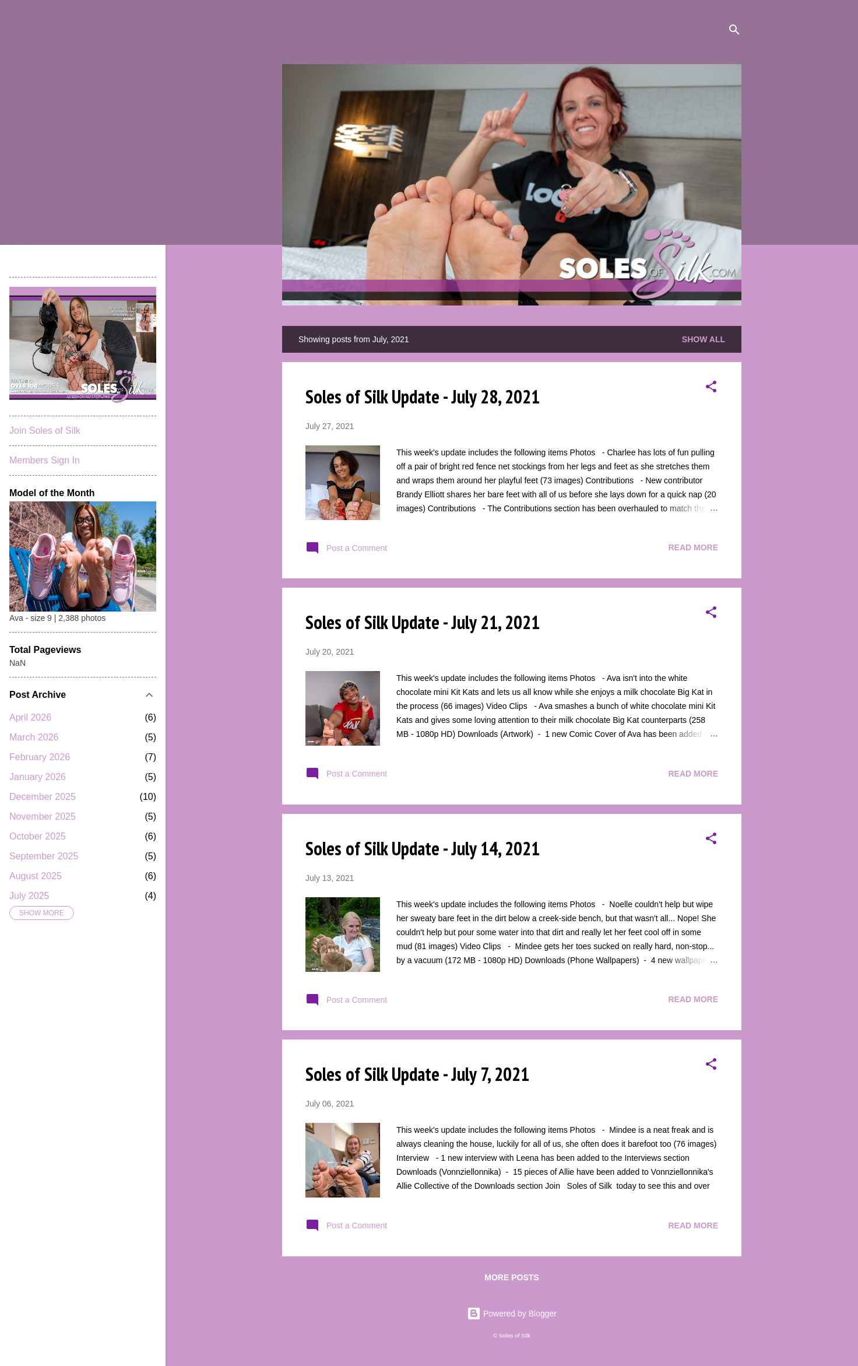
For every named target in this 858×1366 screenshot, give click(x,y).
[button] (711, 389)
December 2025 (42, 797)
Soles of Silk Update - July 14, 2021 (422, 848)
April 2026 (30, 717)
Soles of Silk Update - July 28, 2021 (422, 396)
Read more (693, 547)
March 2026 (34, 737)
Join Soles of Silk (44, 431)
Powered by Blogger (512, 1313)
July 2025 (29, 896)
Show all (703, 339)
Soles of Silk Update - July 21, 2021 (422, 622)
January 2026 (37, 777)
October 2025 (37, 836)
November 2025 (42, 816)
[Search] (734, 32)
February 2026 (39, 757)
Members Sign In (44, 460)
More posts (511, 1277)
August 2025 (35, 876)
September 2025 (43, 856)
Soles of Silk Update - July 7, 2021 (417, 1074)
